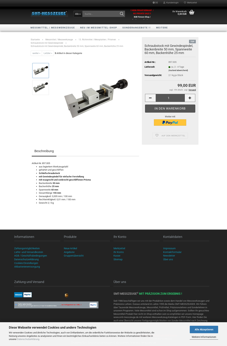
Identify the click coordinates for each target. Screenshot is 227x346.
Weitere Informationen (204, 337)
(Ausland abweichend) (178, 70)
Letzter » (48, 53)
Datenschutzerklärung (28, 339)
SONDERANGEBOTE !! (136, 27)
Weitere (162, 27)
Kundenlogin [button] (171, 2)
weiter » (36, 53)
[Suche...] (77, 14)
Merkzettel (190, 2)
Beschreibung (44, 151)
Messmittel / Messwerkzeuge (53, 27)
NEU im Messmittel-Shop (98, 27)
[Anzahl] (170, 98)
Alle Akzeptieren (204, 329)
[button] (155, 2)
